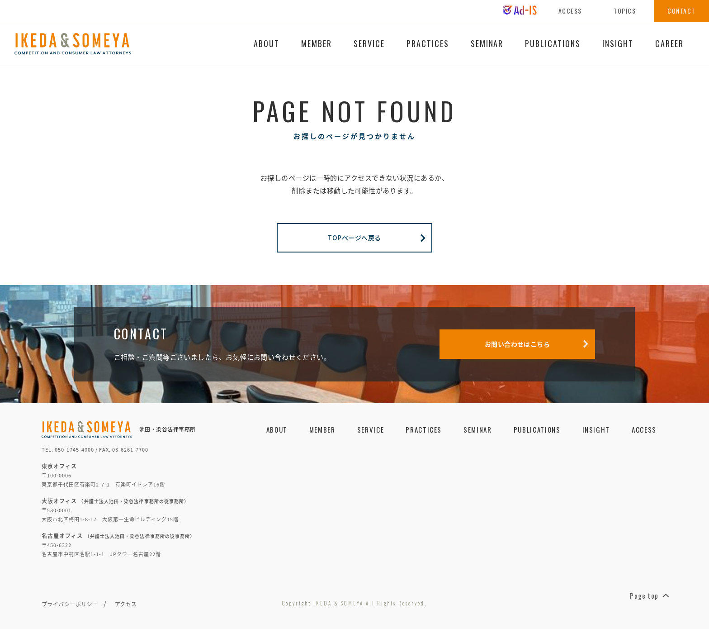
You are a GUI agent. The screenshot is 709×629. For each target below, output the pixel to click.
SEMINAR (487, 43)
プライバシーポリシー (70, 604)
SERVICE (369, 43)
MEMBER (316, 43)
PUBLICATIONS (553, 43)
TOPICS (625, 10)
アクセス (126, 604)
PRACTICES (427, 43)
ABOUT (266, 43)
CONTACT (681, 10)
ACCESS (570, 10)
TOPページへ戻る (376, 237)
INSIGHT (617, 43)
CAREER (669, 43)
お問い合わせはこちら (536, 343)
